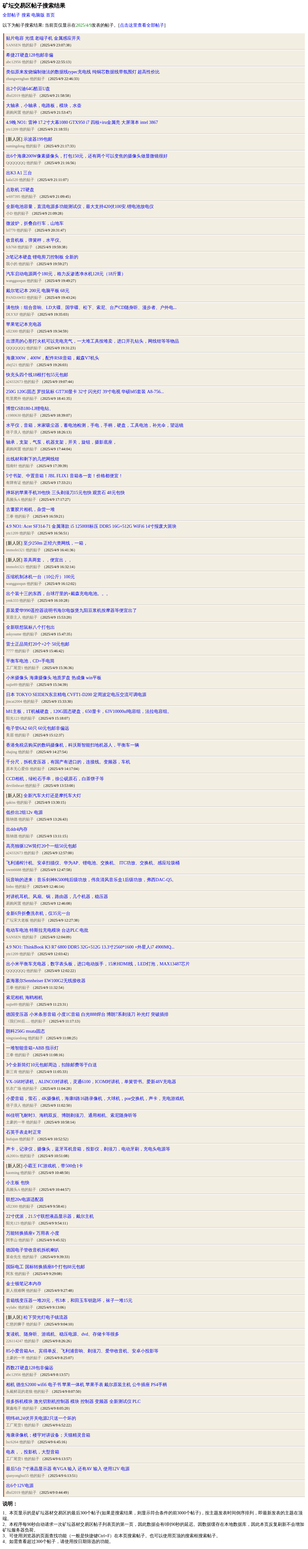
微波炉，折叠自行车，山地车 (35, 223)
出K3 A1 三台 (19, 173)
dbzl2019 (13, 95)
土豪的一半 (15, 1122)
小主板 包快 (17, 1182)
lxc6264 (12, 1442)
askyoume (14, 634)
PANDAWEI (16, 297)
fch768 (11, 247)
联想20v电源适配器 (25, 1199)
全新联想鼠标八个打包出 (30, 627)
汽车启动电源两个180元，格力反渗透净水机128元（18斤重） (66, 274)
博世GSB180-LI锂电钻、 (30, 408)
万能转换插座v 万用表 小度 (32, 1233)
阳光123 (12, 718)
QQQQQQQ (15, 163)
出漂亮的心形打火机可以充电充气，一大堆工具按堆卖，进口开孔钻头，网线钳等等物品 (92, 341)
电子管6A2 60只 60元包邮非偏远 (37, 728)
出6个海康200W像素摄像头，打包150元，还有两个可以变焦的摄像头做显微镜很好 (87, 156)
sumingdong (15, 146)
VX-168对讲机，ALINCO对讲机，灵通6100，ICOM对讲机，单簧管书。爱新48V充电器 (91, 1081)
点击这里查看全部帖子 (142, 25)
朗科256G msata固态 (25, 1031)
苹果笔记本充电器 (24, 324)
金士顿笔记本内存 (24, 1283)
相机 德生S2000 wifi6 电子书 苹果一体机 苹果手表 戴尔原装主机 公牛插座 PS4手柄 (86, 1384)
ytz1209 (12, 129)
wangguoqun (16, 280)
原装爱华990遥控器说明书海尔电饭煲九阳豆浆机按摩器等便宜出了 (71, 610)
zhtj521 (11, 365)
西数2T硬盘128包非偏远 (29, 1367)
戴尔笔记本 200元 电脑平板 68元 (37, 290)
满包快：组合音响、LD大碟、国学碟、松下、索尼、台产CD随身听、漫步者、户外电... (91, 307)
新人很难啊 (15, 1290)
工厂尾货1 (14, 668)
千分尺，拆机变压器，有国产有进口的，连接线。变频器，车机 (68, 762)
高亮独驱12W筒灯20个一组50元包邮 (41, 846)
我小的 (11, 264)
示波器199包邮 (37, 139)
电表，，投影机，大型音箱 (32, 1452)
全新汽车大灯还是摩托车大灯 (52, 795)
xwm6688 (13, 870)
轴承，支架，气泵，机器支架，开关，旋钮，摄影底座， (61, 442)
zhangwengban (17, 79)
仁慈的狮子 (15, 1324)
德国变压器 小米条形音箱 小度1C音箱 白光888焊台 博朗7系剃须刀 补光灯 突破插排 (87, 1014)
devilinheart (15, 785)
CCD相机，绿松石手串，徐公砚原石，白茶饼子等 (55, 778)
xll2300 (12, 331)
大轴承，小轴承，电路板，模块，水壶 (43, 105)
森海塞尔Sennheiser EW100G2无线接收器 (46, 980)
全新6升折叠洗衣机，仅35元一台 (38, 913)
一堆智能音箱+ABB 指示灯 (32, 1048)
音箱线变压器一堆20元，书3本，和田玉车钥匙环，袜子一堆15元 (69, 1300)
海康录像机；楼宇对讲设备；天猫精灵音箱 (48, 1435)
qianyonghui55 (17, 1475)
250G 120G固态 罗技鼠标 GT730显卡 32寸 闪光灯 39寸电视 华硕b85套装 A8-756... (85, 391)
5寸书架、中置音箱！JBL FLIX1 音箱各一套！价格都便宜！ (64, 475)
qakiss (11, 802)
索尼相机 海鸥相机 (24, 997)
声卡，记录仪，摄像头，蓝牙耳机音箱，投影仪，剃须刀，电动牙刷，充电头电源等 (88, 1149)
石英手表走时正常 (24, 1132)
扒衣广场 (13, 1088)
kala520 (12, 180)
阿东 (10, 1273)
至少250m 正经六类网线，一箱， (55, 543)
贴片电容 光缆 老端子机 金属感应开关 (43, 38)
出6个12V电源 (20, 1485)
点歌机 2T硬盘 (20, 189)
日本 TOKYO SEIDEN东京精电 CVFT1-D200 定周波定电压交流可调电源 (76, 694)
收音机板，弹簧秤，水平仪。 (35, 240)
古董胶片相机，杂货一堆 (30, 509)
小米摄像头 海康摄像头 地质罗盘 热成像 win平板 (53, 677)
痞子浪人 (13, 432)
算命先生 (13, 1257)
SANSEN (13, 45)
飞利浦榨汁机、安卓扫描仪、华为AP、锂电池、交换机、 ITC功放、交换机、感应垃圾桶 (93, 863)
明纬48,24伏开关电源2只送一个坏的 (41, 1418)
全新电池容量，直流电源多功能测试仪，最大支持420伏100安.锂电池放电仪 (80, 206)
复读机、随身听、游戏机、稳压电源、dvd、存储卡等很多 (62, 1334)
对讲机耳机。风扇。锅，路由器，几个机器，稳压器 (57, 896)
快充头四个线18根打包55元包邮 (37, 374)
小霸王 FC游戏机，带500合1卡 (53, 1165)
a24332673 (14, 381)
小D (9, 213)
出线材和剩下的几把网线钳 (32, 459)
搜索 (26, 15)
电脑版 (38, 15)
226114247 (14, 1341)
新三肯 (11, 1072)
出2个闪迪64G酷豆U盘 (28, 88)
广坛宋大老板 (17, 920)
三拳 (10, 516)
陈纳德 (11, 819)
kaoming (12, 1172)
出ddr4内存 (17, 829)
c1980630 (13, 415)
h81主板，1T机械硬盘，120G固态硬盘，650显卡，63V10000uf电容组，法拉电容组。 (89, 711)
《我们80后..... (18, 1021)
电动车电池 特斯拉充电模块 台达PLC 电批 (47, 930)
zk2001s (12, 1156)
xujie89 (11, 684)
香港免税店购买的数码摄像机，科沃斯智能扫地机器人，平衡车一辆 (72, 745)
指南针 (11, 466)
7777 (10, 651)
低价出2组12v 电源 (24, 812)
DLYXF (12, 314)
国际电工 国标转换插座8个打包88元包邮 (45, 1266)
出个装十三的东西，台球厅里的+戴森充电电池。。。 (58, 593)
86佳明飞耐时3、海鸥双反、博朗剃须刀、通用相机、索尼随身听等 (71, 1115)
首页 (50, 15)
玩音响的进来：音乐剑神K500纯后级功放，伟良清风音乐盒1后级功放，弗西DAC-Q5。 (91, 879)
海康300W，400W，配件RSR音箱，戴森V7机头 (52, 358)
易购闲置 (13, 112)
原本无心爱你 (17, 769)
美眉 (10, 735)
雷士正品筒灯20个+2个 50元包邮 (37, 644)
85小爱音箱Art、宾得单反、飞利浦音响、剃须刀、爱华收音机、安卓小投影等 (82, 1351)
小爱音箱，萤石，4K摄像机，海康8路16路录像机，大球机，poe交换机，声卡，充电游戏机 (95, 1098)
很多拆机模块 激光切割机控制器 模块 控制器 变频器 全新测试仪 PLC (73, 1401)
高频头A (13, 499)
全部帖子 (11, 15)
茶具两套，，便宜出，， (47, 560)
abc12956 (13, 62)
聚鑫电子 (13, 1408)
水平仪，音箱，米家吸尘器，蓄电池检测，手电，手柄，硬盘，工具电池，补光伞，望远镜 (94, 425)
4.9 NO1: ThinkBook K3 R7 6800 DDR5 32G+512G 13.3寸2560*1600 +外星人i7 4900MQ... (90, 947)
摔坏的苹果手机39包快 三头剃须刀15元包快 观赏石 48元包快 (65, 492)
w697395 (13, 196)
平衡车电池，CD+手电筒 (30, 661)
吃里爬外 (13, 398)
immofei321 (15, 550)
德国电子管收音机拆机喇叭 (32, 1250)
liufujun (12, 1139)
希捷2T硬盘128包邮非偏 (29, 55)
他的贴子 (29, 45)
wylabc (11, 1307)
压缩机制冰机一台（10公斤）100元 (40, 576)
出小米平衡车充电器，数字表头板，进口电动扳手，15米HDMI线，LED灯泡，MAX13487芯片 (98, 964)
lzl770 (11, 230)
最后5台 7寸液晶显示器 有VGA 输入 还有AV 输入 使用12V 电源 (68, 1468)
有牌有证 (13, 482)
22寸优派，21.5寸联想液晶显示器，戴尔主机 (50, 1216)
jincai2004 (14, 701)
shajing (11, 752)
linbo (10, 886)
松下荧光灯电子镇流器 (45, 1317)
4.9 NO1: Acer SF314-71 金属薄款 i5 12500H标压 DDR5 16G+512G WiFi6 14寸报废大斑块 (91, 526)
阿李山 (11, 1240)
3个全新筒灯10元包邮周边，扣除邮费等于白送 (51, 1065)
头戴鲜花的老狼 (19, 1391)
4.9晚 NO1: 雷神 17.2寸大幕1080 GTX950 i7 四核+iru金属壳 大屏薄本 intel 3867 (82, 122)
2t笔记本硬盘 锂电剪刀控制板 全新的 (42, 257)
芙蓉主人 (13, 617)
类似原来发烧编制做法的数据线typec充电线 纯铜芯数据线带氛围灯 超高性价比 (83, 72)
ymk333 (12, 600)
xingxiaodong (16, 1038)
